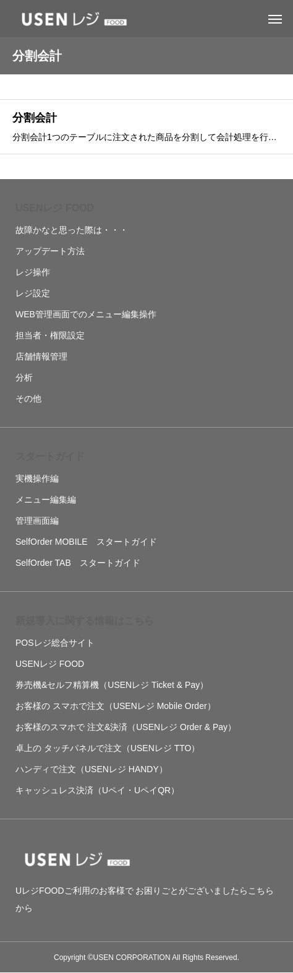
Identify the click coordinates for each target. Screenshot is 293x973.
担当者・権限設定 (50, 335)
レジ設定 (32, 293)
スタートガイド (50, 456)
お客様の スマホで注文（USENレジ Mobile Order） (115, 706)
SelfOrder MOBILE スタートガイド (86, 542)
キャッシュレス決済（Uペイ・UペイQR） (97, 790)
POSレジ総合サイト (55, 643)
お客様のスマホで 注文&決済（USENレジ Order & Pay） (125, 727)
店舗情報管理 (41, 356)
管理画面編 (37, 521)
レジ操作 (32, 272)
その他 (28, 398)
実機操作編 (37, 478)
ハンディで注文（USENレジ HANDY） (91, 769)
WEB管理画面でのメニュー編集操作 (85, 314)
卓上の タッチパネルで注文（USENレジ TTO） (107, 748)
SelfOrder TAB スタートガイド (77, 563)
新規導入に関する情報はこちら (84, 620)
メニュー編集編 (45, 499)
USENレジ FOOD (54, 208)
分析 (24, 377)
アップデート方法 (50, 251)
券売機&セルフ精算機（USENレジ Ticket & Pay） (111, 685)
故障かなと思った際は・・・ (71, 230)
